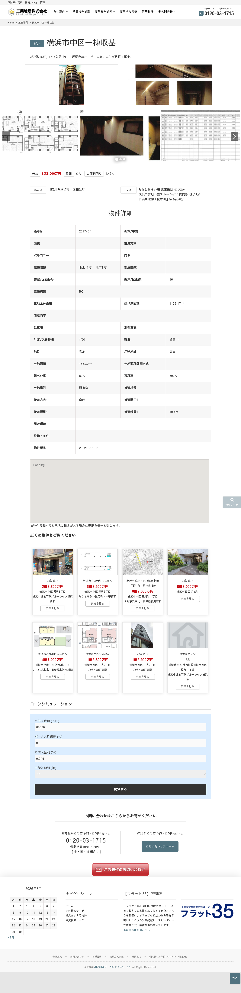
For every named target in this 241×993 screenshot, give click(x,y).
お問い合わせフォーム (160, 876)
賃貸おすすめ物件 (76, 945)
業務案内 (136, 986)
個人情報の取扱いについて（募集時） (168, 986)
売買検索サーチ (75, 940)
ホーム (70, 935)
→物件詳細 (52, 632)
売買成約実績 (128, 11)
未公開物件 (165, 11)
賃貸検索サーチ (75, 950)
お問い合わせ (77, 986)
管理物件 (148, 11)
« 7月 (11, 967)
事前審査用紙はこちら (136, 959)
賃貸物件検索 (81, 11)
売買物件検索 (103, 11)
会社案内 (59, 11)
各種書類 (96, 986)
